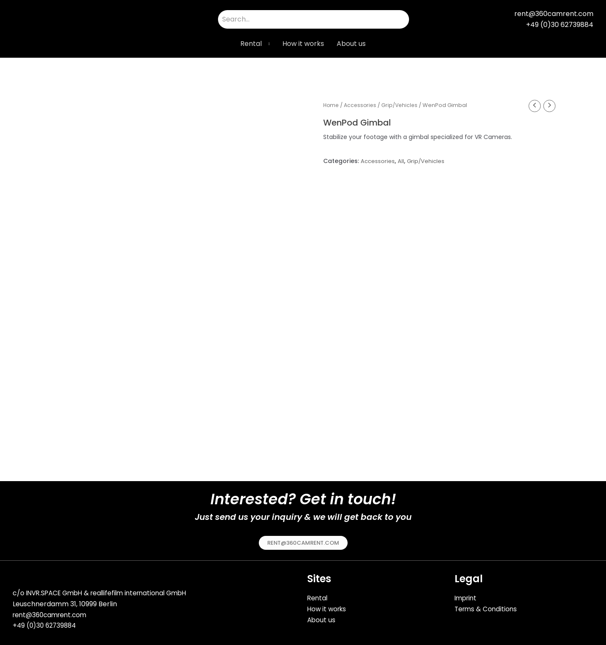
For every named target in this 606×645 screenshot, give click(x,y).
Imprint (466, 595)
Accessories (362, 105)
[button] (303, 540)
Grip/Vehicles (403, 105)
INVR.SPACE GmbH (56, 591)
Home (331, 105)
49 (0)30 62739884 (48, 623)
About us (351, 43)
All (402, 162)
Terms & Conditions (486, 606)
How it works (303, 43)
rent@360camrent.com (52, 613)
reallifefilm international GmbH (147, 591)
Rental (251, 43)
